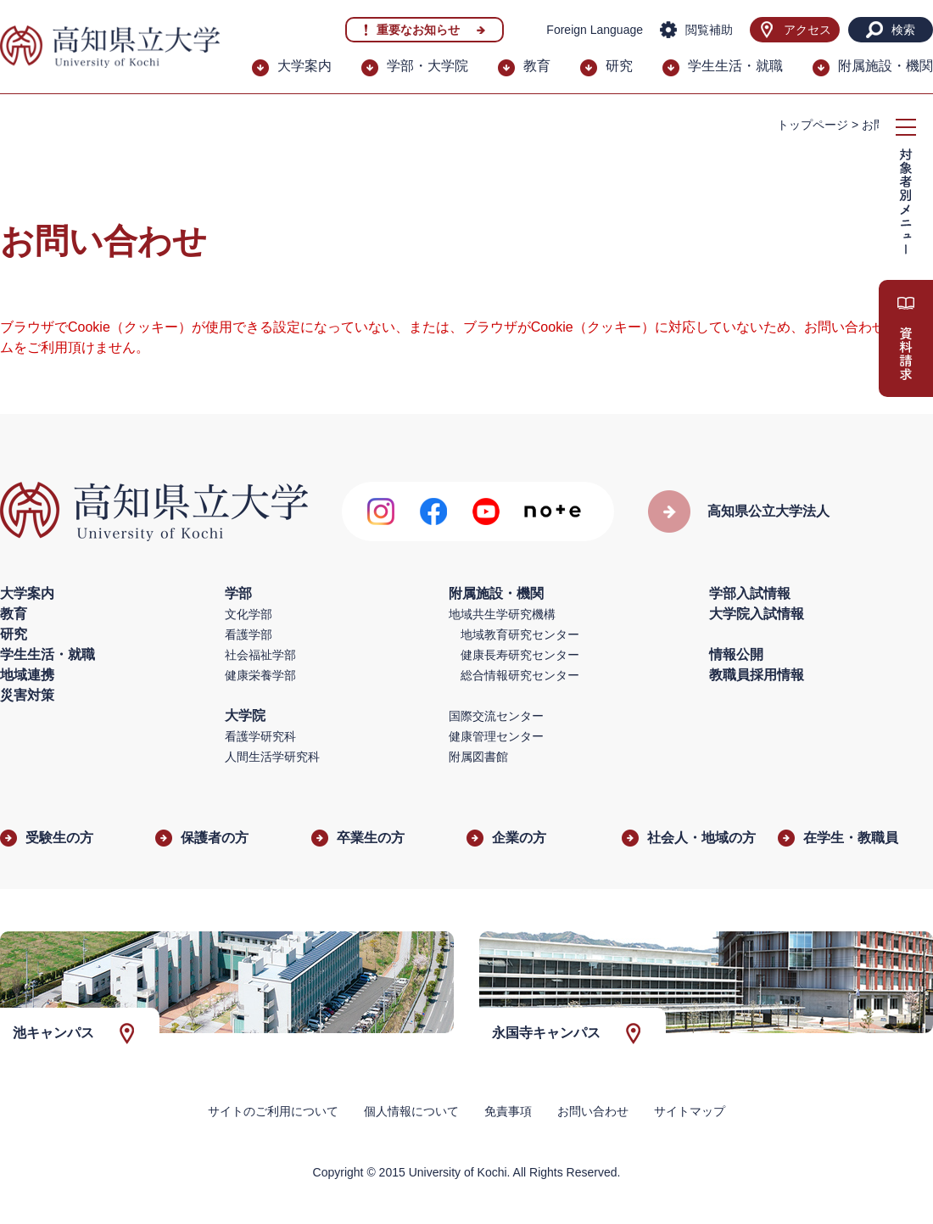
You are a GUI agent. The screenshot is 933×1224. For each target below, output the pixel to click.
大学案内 (304, 66)
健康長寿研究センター (520, 655)
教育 (536, 66)
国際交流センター (496, 716)
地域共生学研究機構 (502, 614)
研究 (619, 66)
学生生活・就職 (735, 66)
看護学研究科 (260, 736)
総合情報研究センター (520, 675)
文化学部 (248, 614)
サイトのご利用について (273, 1111)
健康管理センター (496, 736)
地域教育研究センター (520, 634)
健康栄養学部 (260, 675)
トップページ (812, 124)
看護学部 (248, 634)
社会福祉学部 (260, 655)
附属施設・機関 (885, 66)
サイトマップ (689, 1111)
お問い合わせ (593, 1111)
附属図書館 (478, 756)
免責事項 (508, 1111)
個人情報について (411, 1111)
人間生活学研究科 (272, 756)
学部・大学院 (427, 66)
